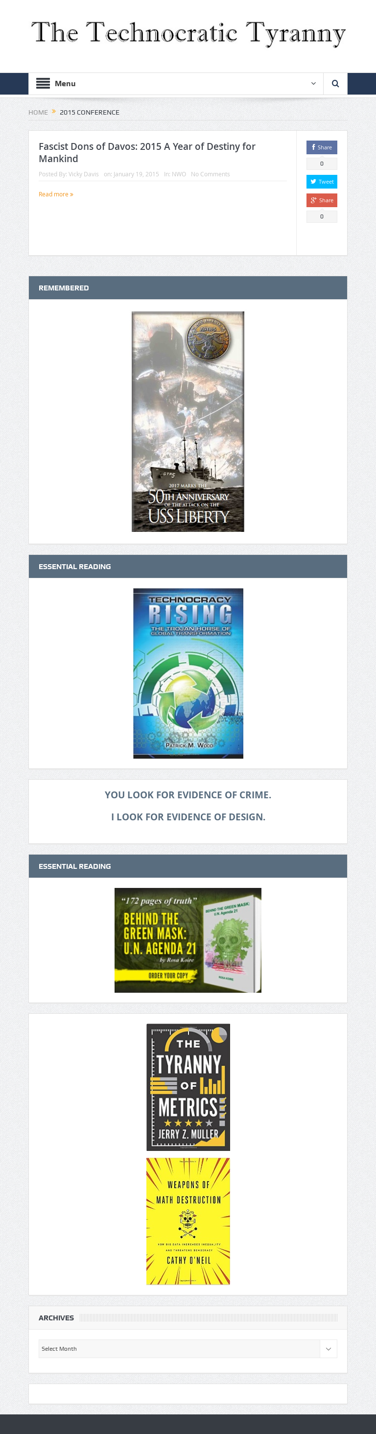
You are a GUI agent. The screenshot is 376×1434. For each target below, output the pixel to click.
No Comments (210, 174)
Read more (56, 194)
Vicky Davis (84, 174)
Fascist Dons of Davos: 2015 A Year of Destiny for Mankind (147, 152)
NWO (179, 174)
